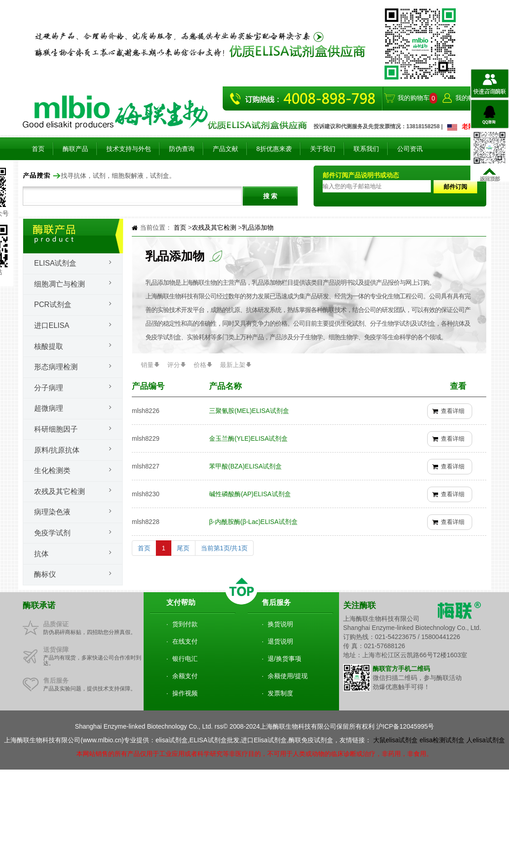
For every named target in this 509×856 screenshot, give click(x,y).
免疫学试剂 (52, 533)
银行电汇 (185, 658)
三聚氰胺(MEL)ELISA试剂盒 (249, 410)
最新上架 (232, 364)
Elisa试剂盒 (55, 263)
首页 (38, 148)
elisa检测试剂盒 (441, 740)
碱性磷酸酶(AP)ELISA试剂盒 (250, 494)
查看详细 (452, 411)
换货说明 (280, 624)
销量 (147, 364)
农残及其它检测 (59, 491)
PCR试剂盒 (52, 304)
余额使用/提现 (288, 676)
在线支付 (185, 641)
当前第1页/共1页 (224, 548)
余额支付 (185, 676)
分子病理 (48, 388)
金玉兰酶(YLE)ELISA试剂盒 (248, 438)
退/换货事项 (284, 658)
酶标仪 (45, 574)
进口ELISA (51, 325)
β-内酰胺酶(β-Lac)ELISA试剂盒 (253, 521)
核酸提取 (48, 346)
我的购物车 (413, 97)
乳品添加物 (258, 227)
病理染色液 (52, 512)
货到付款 (185, 624)
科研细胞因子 (56, 429)
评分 (173, 364)
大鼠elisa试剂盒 (395, 740)
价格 (200, 364)
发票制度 (280, 693)
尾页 (183, 548)
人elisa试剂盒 (485, 740)
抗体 (41, 554)
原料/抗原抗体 (57, 450)
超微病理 (48, 408)
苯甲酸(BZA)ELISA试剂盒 (245, 466)
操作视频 (185, 693)
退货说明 (280, 641)
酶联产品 (75, 148)
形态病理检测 (56, 367)
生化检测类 (52, 470)
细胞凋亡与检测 (59, 284)
